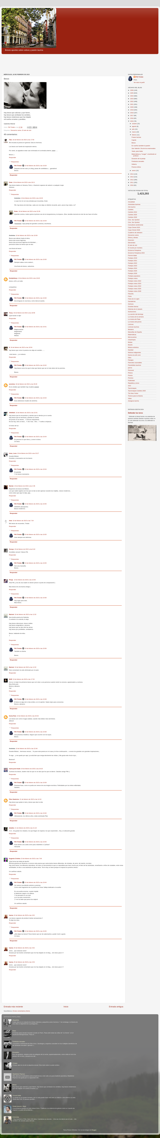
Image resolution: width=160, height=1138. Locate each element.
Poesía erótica (136, 167)
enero (134, 170)
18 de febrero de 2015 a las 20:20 (26, 384)
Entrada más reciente (13, 1006)
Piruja (11, 580)
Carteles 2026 (132, 217)
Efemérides (131, 242)
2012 (132, 179)
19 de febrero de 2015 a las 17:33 (24, 679)
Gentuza (130, 304)
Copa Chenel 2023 (134, 227)
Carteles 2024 (132, 212)
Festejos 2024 (132, 268)
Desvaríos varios (16, 130)
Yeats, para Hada (137, 151)
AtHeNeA (12, 412)
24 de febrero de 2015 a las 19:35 (36, 504)
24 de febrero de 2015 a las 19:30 (36, 259)
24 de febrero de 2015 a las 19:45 (36, 931)
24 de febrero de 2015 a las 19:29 (36, 165)
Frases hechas (136, 137)
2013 (132, 177)
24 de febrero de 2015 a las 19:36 (36, 597)
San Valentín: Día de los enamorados (143, 148)
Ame (10, 520)
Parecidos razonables (135, 362)
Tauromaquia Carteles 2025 (137, 391)
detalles (11, 828)
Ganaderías (132, 301)
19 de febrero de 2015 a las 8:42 (24, 549)
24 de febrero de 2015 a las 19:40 (36, 813)
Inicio (66, 1006)
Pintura (130, 373)
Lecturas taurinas (133, 327)
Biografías (15, 1020)
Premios (130, 378)
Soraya (11, 549)
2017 (132, 115)
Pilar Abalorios (14, 799)
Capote (134, 140)
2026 (132, 90)
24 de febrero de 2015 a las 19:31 (36, 326)
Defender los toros (135, 413)
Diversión (131, 240)
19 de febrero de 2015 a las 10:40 (25, 580)
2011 (132, 182)
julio (133, 129)
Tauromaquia (132, 388)
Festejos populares (134, 276)
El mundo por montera (135, 248)
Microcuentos (132, 337)
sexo (129, 385)
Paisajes (130, 360)
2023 (132, 98)
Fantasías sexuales (138, 161)
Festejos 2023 (132, 266)
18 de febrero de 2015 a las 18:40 (29, 278)
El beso (14, 1063)
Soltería (134, 164)
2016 (132, 118)
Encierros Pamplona (134, 250)
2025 (132, 93)
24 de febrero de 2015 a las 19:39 (36, 782)
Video (130, 398)
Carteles (130, 209)
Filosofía (130, 294)
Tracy (11, 313)
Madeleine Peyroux (18, 1074)
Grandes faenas (133, 306)
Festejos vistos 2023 (134, 283)
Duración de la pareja (138, 158)
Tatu (10, 140)
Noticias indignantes (134, 352)
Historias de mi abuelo (135, 309)
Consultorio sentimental (135, 225)
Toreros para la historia (135, 396)
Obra (129, 357)
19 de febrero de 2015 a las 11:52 (25, 614)
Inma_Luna (13, 453)
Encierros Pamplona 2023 (136, 253)
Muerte (130, 345)
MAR (10, 679)
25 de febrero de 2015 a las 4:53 (24, 962)
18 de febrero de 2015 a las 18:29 (32, 198)
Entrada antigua (116, 1006)
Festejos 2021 (132, 260)
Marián (11, 486)
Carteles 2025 (132, 214)
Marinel (11, 614)
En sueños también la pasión (141, 145)
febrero (134, 135)
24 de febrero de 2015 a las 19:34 (36, 398)
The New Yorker (133, 393)
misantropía (132, 339)
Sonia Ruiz (12, 716)
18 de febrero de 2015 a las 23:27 (28, 453)
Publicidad (131, 380)
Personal (131, 370)
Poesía (130, 375)
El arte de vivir (26, 130)
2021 (132, 104)
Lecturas (131, 324)
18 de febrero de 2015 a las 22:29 (29, 211)
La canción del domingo (135, 314)
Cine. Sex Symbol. (134, 222)
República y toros (133, 383)
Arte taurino (131, 207)
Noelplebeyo (13, 278)
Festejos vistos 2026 (134, 291)
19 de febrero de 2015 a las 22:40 (27, 748)
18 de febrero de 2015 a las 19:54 (21, 347)
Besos (134, 143)
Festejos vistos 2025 (134, 288)
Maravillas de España (135, 332)
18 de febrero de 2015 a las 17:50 (23, 140)
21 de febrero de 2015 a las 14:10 (30, 799)
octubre (134, 123)
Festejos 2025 (132, 271)
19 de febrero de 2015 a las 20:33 (28, 716)
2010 (132, 185)
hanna (11, 915)
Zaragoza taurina (133, 401)
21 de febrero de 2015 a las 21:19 (26, 828)
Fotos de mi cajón (133, 299)
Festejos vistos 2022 (134, 281)
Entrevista (15, 1117)
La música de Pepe (134, 319)
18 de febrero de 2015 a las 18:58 (24, 313)
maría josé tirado (14, 768)
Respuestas (15, 162)
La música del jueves (134, 322)
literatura (131, 329)
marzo (134, 132)
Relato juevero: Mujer (19, 1106)
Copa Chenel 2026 (134, 230)
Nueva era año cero (134, 355)
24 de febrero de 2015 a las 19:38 (36, 699)
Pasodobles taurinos (134, 365)
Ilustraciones (132, 311)
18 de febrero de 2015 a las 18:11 (24, 182)
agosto (134, 126)
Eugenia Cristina (14, 858)
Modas (130, 342)
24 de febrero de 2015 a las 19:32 (36, 365)
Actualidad (131, 202)
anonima (12, 384)
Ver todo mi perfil (139, 82)
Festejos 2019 (132, 258)
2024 (132, 96)
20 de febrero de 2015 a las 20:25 (32, 768)
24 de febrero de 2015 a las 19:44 (36, 882)
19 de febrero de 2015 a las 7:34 (23, 520)
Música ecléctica (133, 347)
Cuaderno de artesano (135, 232)
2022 (132, 101)
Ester (11, 182)
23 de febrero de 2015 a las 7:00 (31, 858)
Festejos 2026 (132, 273)
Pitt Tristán (18, 165)
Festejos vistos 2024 (134, 286)
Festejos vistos (132, 278)
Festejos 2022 (132, 263)
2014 (132, 174)
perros (130, 368)
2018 (132, 113)
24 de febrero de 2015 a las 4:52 (24, 915)
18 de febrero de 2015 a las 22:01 (27, 412)
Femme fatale (132, 255)
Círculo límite (16, 1095)
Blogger (94, 1130)
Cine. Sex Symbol (133, 220)
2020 (132, 107)
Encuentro (15, 1052)
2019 (132, 110)
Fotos (130, 296)
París (14, 1031)
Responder (12, 157)
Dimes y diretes (133, 237)
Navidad (130, 350)
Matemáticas (132, 334)
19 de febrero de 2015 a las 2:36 (24, 486)
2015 (132, 121)
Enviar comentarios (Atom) (21, 1011)
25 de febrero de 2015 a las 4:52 (24, 948)
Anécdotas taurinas (134, 204)
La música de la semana (136, 317)
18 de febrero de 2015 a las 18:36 (27, 235)
